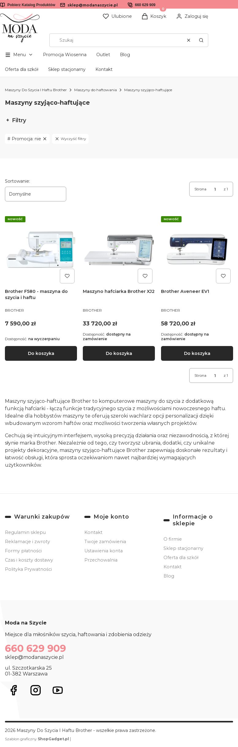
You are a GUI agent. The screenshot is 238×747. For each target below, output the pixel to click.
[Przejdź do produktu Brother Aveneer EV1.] (197, 250)
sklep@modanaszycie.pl (92, 5)
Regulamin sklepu (25, 532)
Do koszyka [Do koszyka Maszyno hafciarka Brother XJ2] (119, 353)
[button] (201, 40)
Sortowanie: (17, 181)
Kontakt (104, 69)
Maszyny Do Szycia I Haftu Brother (36, 90)
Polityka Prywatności (28, 569)
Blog (125, 54)
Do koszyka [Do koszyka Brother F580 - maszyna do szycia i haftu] (41, 353)
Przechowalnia (100, 560)
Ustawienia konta (103, 551)
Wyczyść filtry (70, 138)
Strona (200, 189)
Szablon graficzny (37, 739)
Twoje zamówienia (105, 541)
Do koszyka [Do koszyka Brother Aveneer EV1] (197, 353)
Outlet (103, 54)
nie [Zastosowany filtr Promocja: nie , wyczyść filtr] (29, 139)
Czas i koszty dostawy (29, 560)
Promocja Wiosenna (64, 54)
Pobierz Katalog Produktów (31, 5)
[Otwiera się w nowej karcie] (13, 690)
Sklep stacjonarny (67, 69)
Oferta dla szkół (21, 69)
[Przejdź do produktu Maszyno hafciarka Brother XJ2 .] (119, 250)
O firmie (172, 539)
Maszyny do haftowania (95, 90)
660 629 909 (145, 5)
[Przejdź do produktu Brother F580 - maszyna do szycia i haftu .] (41, 250)
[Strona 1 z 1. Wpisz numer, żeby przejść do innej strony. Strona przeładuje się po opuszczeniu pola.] (215, 189)
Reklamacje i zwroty (27, 541)
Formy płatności (23, 551)
